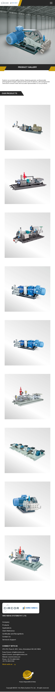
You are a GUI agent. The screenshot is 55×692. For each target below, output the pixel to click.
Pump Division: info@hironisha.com (13, 652)
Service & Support (9, 639)
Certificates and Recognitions (12, 634)
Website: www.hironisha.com (11, 657)
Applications (6, 628)
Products (5, 625)
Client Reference (8, 631)
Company (5, 622)
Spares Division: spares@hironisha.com (14, 654)
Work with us (9, 664)
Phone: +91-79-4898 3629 (10, 659)
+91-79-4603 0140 (8, 661)
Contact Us (6, 637)
